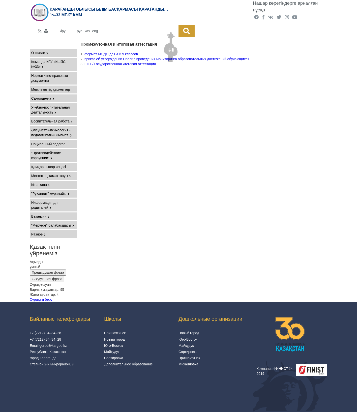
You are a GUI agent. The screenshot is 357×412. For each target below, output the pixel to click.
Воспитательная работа (51, 121)
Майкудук (111, 352)
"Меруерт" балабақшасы (52, 225)
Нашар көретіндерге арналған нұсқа (285, 6)
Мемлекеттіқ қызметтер (50, 89)
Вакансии (40, 216)
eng (95, 31)
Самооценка (42, 98)
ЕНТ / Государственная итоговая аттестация (120, 64)
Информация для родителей (45, 205)
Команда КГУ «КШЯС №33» (48, 64)
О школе (39, 53)
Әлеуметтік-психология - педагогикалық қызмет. (51, 132)
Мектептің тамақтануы (51, 176)
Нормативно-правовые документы (49, 78)
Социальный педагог (48, 144)
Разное (38, 234)
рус (79, 31)
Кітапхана (40, 185)
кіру (63, 31)
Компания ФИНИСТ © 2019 (274, 371)
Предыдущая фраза (48, 272)
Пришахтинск (115, 333)
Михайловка (188, 364)
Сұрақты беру (41, 299)
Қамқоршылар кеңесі (48, 167)
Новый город (114, 339)
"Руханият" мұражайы (50, 194)
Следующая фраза (47, 279)
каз (87, 31)
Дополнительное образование (128, 364)
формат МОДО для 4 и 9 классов (111, 54)
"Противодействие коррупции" (46, 155)
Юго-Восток (113, 346)
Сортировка (113, 358)
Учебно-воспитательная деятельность (50, 109)
